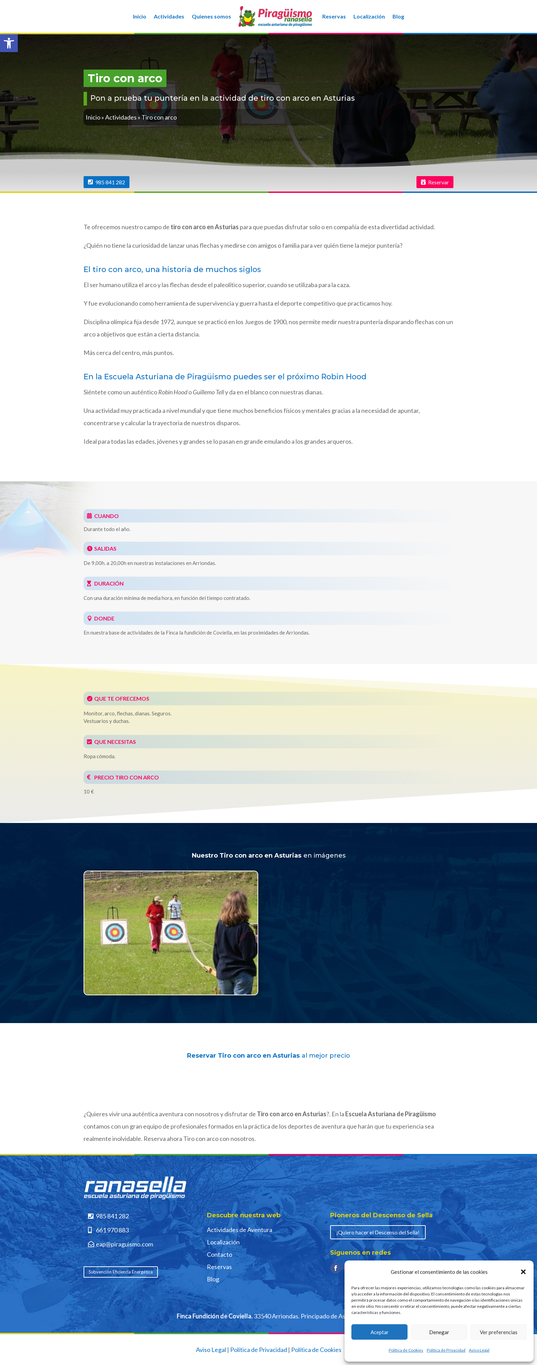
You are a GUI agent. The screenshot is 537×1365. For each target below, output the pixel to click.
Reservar (438, 182)
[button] (9, 43)
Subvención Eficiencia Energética (121, 1272)
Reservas (334, 16)
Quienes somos (211, 16)
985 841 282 (110, 182)
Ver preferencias (498, 1332)
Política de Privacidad (446, 1350)
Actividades (169, 16)
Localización (369, 16)
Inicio (139, 16)
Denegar (439, 1332)
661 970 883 (112, 1230)
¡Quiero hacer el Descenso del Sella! (378, 1232)
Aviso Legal (479, 1350)
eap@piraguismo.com (124, 1244)
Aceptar (380, 1332)
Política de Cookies (406, 1350)
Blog (398, 16)
